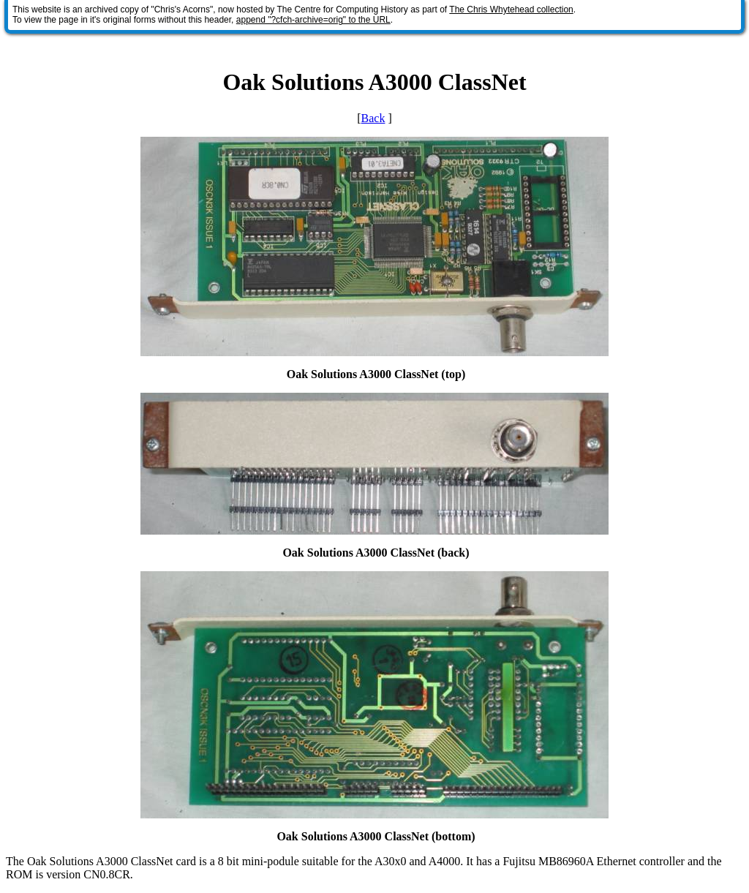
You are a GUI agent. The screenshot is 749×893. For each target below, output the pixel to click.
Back (373, 118)
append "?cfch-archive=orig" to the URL (313, 20)
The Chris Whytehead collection (511, 9)
